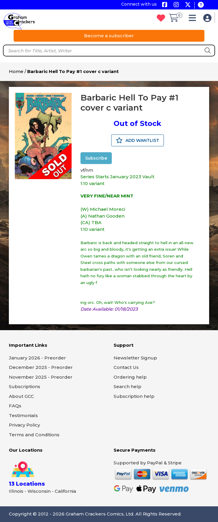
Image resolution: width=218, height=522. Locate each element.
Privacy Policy (24, 425)
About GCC (21, 396)
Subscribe (96, 158)
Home (16, 71)
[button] (194, 19)
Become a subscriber (109, 35)
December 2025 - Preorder (41, 367)
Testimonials (23, 415)
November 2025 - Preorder (40, 377)
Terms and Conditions (34, 434)
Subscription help (134, 396)
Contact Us (126, 367)
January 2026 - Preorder (37, 358)
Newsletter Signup (135, 358)
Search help (127, 386)
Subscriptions (24, 386)
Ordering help (130, 377)
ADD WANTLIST (137, 140)
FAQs (15, 405)
